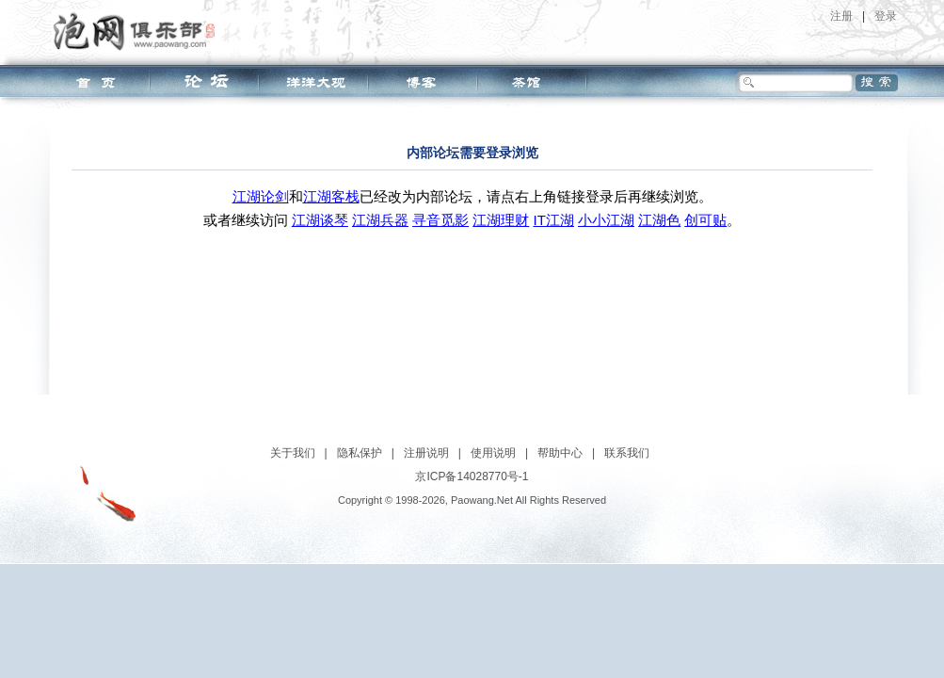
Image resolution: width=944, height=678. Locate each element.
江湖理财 (500, 220)
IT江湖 (554, 220)
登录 (885, 16)
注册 (841, 16)
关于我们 (292, 453)
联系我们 (626, 453)
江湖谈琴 (320, 220)
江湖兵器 (380, 220)
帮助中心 (560, 453)
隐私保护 (359, 453)
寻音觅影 (440, 220)
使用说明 (493, 453)
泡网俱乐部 (139, 31)
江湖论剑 (260, 196)
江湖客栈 (331, 196)
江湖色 (659, 220)
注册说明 (426, 453)
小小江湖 (606, 220)
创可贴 (705, 220)
